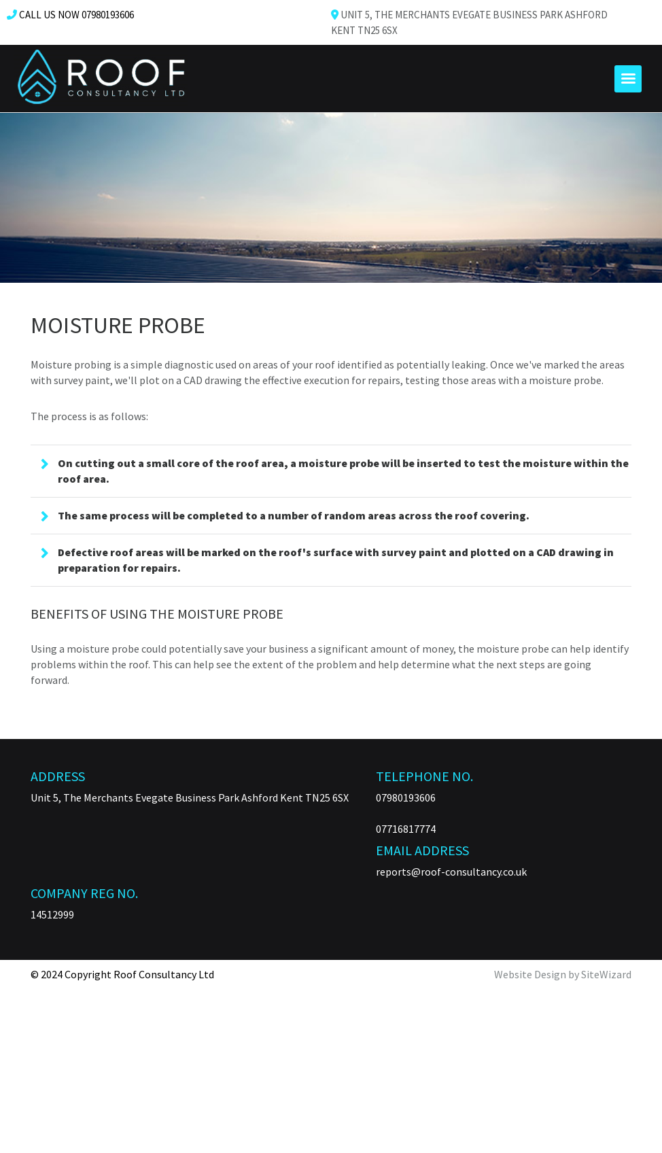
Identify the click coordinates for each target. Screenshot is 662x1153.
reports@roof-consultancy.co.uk (451, 871)
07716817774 (406, 829)
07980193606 (406, 797)
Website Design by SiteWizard (562, 974)
